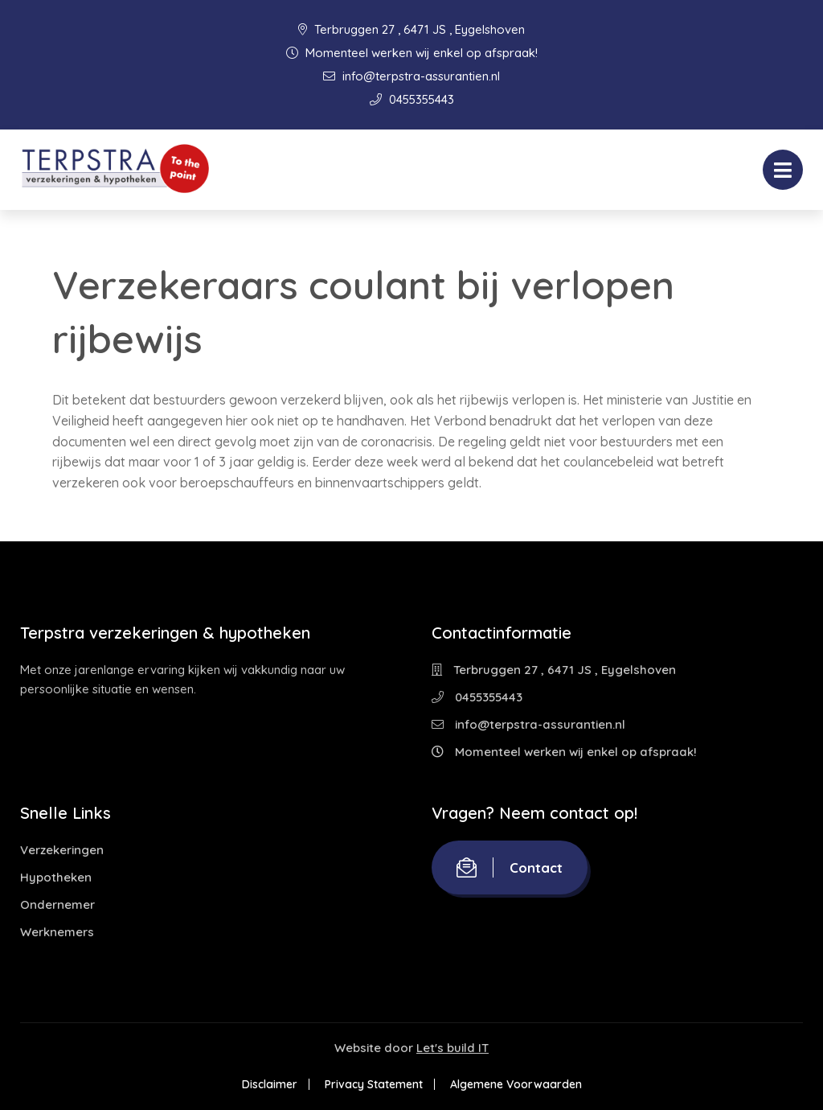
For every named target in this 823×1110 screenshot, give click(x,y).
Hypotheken (56, 877)
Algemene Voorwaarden (516, 1084)
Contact (510, 867)
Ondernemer (57, 904)
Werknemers (57, 931)
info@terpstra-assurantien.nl (411, 76)
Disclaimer (269, 1084)
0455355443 (412, 99)
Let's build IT (452, 1047)
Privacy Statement (374, 1084)
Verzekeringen (62, 849)
